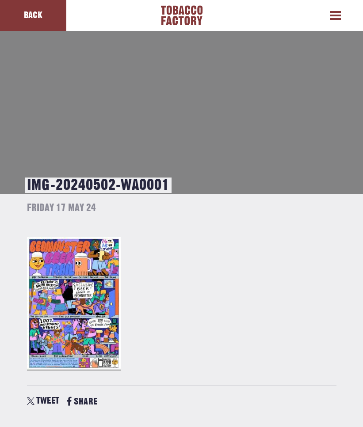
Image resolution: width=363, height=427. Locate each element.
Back (33, 15)
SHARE (82, 401)
